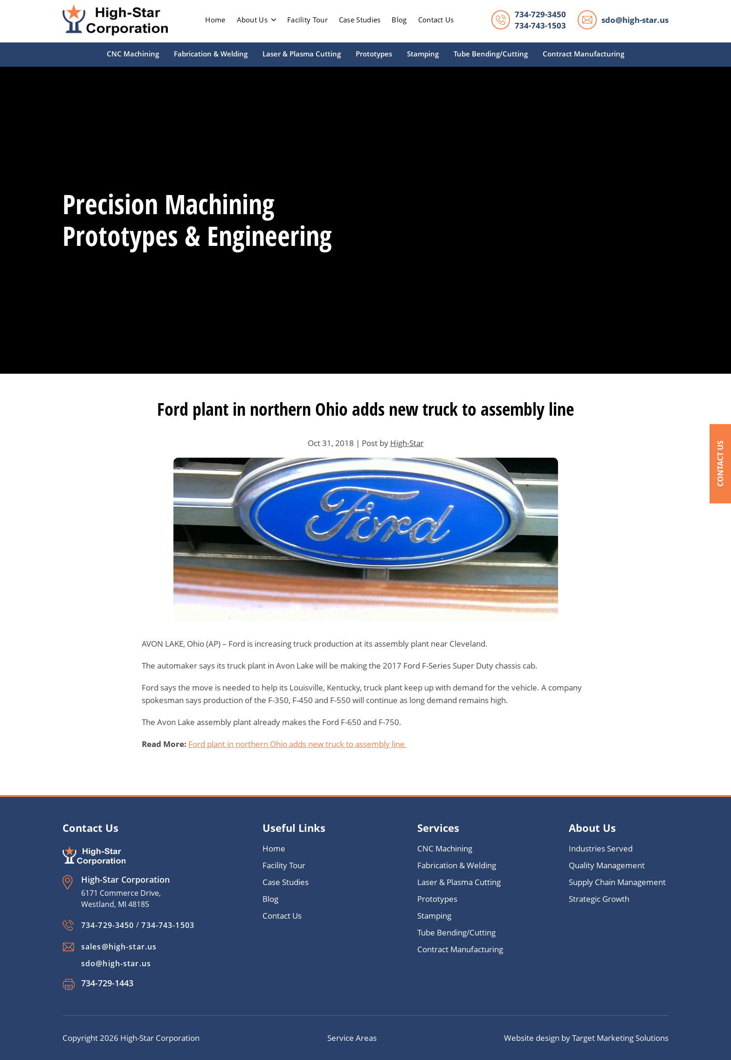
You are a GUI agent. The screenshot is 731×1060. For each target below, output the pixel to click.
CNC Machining (133, 53)
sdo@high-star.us (635, 19)
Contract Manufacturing (583, 53)
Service (341, 1037)
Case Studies (360, 19)
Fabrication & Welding (211, 53)
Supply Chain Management (617, 882)
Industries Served (601, 848)
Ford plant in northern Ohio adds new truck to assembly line (297, 744)
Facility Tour (307, 19)
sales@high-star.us (119, 946)
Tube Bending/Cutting (491, 53)
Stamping (423, 53)
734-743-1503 (540, 25)
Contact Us (720, 463)
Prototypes (374, 53)
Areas (366, 1037)
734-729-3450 (540, 14)
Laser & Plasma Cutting (301, 53)
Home (273, 848)
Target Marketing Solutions (620, 1037)
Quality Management (607, 865)
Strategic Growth (599, 898)
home (215, 19)
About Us (256, 19)
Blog (399, 19)
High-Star (407, 443)
